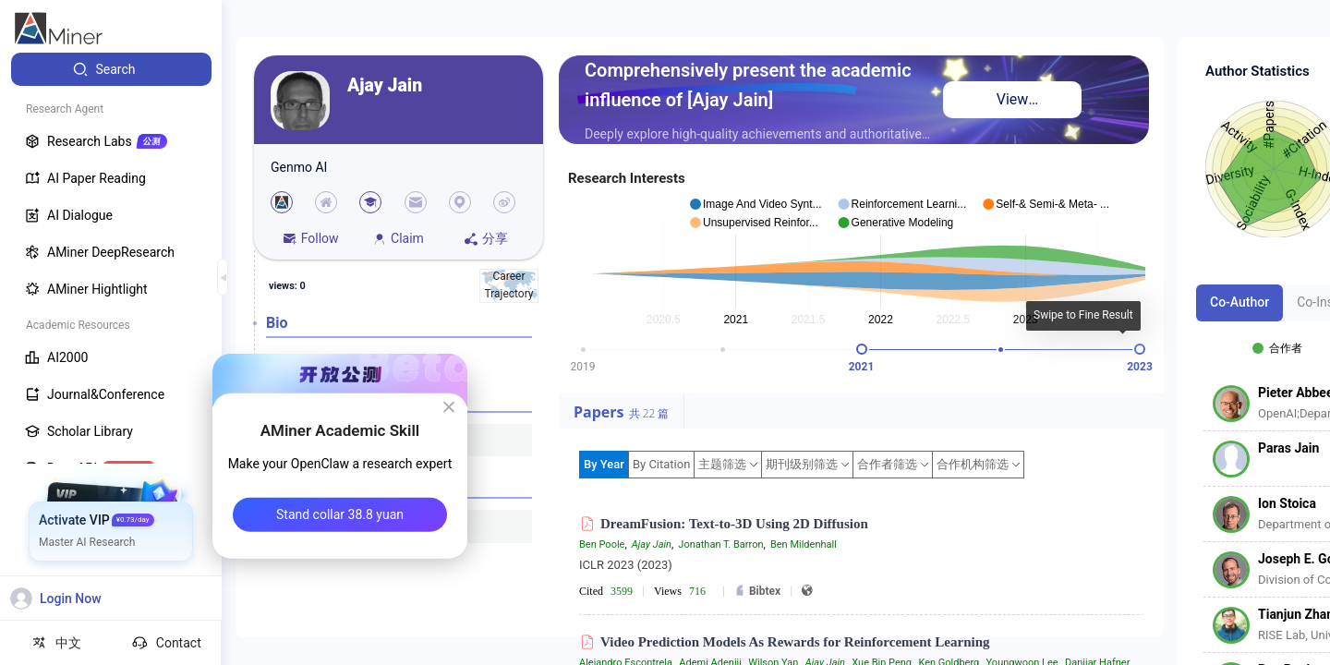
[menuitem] (111, 69)
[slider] (861, 349)
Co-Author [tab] (1239, 302)
